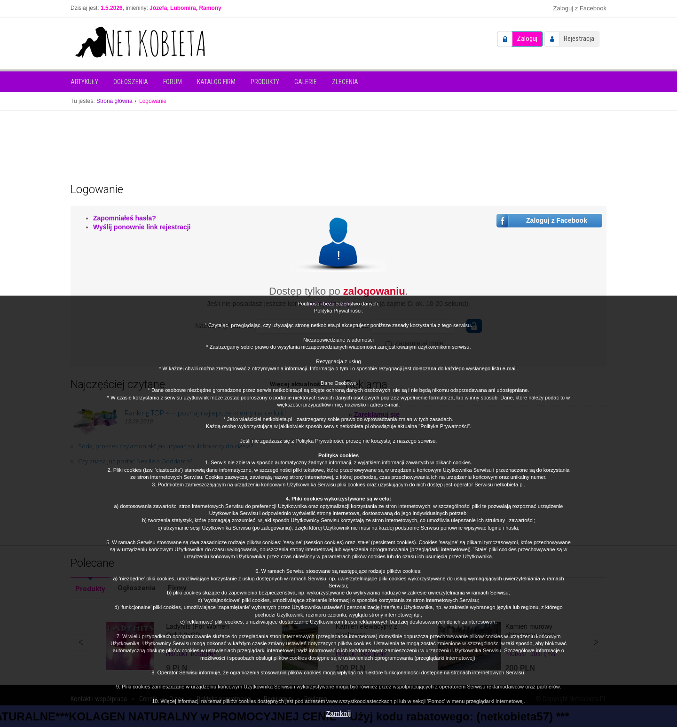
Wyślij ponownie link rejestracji (141, 227)
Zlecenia (345, 82)
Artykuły (84, 82)
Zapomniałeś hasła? (124, 218)
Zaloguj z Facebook (579, 8)
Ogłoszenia (130, 82)
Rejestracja (579, 38)
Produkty (265, 82)
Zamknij (338, 713)
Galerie (305, 82)
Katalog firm (216, 82)
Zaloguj (527, 38)
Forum (172, 82)
